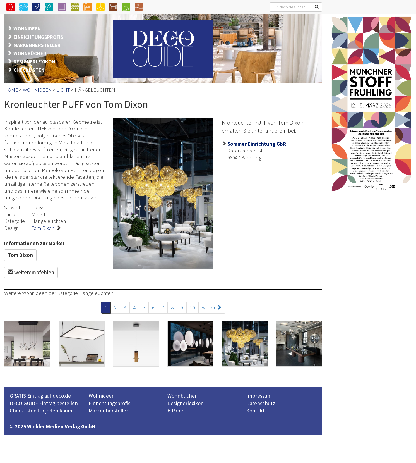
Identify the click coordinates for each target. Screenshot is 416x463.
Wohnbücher (182, 395)
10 (192, 307)
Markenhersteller (108, 410)
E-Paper (176, 410)
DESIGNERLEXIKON (34, 61)
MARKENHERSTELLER (37, 45)
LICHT (63, 89)
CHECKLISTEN (28, 70)
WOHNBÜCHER (29, 53)
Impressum (259, 395)
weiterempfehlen (31, 272)
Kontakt (255, 410)
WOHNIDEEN (27, 28)
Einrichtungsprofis (109, 403)
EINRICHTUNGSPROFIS (38, 37)
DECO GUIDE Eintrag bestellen (44, 403)
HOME (11, 89)
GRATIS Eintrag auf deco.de (40, 395)
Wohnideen (102, 395)
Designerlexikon (185, 403)
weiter (212, 307)
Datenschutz (260, 403)
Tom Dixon (43, 228)
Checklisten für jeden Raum (41, 410)
